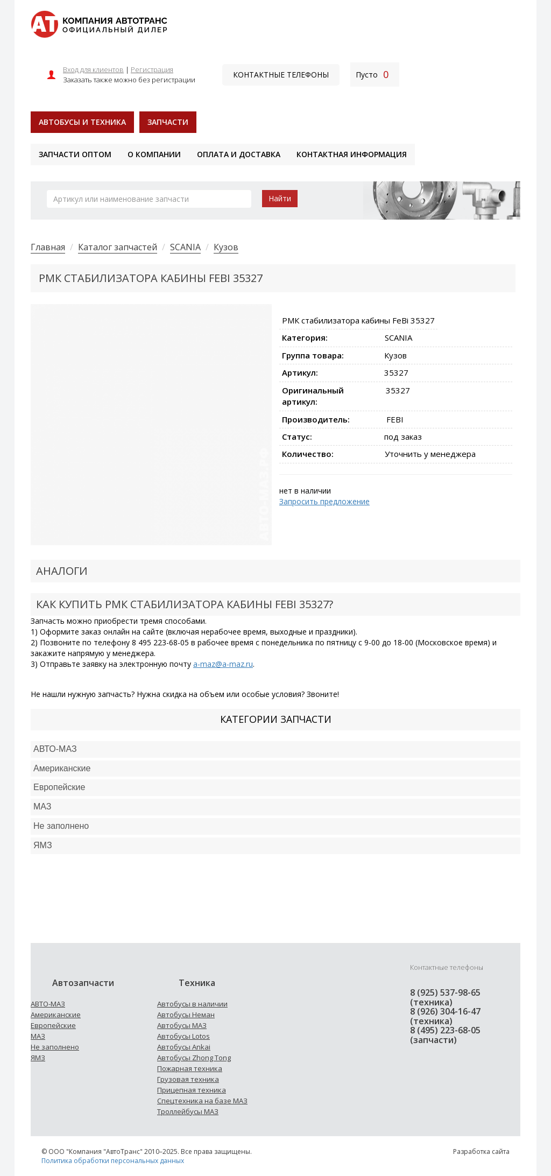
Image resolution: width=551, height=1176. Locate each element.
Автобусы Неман (186, 1014)
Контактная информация (351, 154)
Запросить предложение (324, 501)
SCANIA (185, 247)
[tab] (275, 749)
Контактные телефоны (281, 74)
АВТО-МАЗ (55, 749)
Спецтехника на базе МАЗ (202, 1100)
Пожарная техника (189, 1068)
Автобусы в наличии (192, 1004)
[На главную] (99, 23)
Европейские (59, 787)
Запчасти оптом (75, 154)
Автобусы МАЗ (182, 1025)
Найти (280, 198)
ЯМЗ (38, 1057)
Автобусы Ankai (183, 1047)
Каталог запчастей (117, 247)
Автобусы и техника (82, 122)
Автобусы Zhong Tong (194, 1057)
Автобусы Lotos (183, 1036)
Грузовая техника (188, 1079)
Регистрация (152, 69)
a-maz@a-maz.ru (223, 664)
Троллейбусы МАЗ (187, 1111)
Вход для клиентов (93, 69)
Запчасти (167, 122)
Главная (48, 247)
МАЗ (38, 1036)
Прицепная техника (191, 1090)
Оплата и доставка (238, 154)
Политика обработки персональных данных (112, 1160)
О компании (154, 154)
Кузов (226, 247)
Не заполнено (61, 825)
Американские (61, 768)
